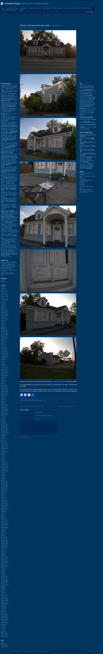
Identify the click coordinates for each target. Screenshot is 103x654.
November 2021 (4, 372)
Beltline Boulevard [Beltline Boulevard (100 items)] (84, 85)
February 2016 (4, 481)
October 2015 (4, 488)
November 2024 (4, 315)
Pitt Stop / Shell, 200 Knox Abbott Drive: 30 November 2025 (87, 146)
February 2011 (4, 576)
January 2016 (4, 483)
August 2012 (4, 548)
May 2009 (3, 609)
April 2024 (3, 326)
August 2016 (4, 472)
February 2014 (4, 519)
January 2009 (4, 616)
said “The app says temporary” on (9, 215)
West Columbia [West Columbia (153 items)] (84, 129)
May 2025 (3, 306)
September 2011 (5, 565)
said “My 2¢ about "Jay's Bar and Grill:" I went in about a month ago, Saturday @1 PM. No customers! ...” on (9, 92)
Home (3, 8)
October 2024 (4, 317)
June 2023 (3, 342)
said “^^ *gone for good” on (9, 114)
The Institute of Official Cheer (86, 186)
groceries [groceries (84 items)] (93, 104)
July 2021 (3, 378)
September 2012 (5, 546)
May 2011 (3, 571)
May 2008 (3, 628)
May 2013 (3, 533)
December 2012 (4, 541)
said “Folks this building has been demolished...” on (9, 151)
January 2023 (4, 350)
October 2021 (4, 374)
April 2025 (3, 307)
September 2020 (5, 394)
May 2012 (3, 552)
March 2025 (3, 309)
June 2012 (3, 551)
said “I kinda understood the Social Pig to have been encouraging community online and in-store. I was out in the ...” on (9, 145)
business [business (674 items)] (87, 90)
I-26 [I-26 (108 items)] (87, 108)
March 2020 (3, 404)
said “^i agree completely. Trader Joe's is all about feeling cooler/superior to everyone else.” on (9, 124)
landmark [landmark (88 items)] (94, 108)
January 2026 (4, 293)
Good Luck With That (35, 8)
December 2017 (4, 446)
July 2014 (3, 511)
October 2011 (4, 564)
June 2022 (3, 361)
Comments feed (4, 645)
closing (2, 280)
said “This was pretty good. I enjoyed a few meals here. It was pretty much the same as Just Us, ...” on (9, 187)
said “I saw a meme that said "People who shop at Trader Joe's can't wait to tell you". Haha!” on (9, 138)
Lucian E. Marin (35, 651)
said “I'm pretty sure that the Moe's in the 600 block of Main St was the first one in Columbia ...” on (9, 169)
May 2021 (3, 382)
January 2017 (4, 464)
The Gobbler (82, 184)
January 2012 (4, 559)
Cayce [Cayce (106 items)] (81, 92)
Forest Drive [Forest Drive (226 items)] (88, 101)
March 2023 (3, 347)
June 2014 (3, 513)
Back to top (89, 651)
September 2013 (5, 527)
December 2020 (4, 389)
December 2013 (4, 522)
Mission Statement (58, 8)
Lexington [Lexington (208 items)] (83, 111)
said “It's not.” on (9, 211)
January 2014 (4, 521)
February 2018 (4, 443)
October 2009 (4, 602)
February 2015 (4, 500)
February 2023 (4, 348)
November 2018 (4, 429)
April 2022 (3, 364)
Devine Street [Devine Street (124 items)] (83, 97)
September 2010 (5, 584)
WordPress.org (4, 646)
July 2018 (3, 435)
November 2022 (4, 353)
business (37, 400)
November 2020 (4, 391)
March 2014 (3, 518)
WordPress (47, 651)
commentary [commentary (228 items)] (84, 93)
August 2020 (4, 396)
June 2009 (3, 608)
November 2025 (4, 296)
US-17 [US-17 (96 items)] (89, 127)
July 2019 (3, 416)
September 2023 (5, 337)
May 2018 (3, 439)
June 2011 (3, 570)
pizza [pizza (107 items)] (84, 114)
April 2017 (3, 459)
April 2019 (3, 421)
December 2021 (4, 370)
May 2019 (3, 420)
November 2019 (4, 410)
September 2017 (5, 451)
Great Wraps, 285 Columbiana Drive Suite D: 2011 (32, 406)
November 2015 (4, 486)
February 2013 (4, 538)
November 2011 (4, 562)
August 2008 (4, 624)
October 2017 (4, 450)
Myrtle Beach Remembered (86, 189)
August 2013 (4, 529)
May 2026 (3, 287)
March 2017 (3, 461)
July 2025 (3, 302)
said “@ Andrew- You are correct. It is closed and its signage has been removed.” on (9, 235)
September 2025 (5, 299)
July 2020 (3, 397)
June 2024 (3, 323)
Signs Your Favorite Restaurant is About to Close (78, 8)
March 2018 (3, 442)
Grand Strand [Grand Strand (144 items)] (87, 104)
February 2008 (4, 633)
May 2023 (3, 344)
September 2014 (5, 508)
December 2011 (4, 560)
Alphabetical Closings (12, 8)
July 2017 (3, 454)
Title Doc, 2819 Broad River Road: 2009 (35, 25)
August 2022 (4, 358)
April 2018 (3, 440)
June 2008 (3, 627)
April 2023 (3, 345)
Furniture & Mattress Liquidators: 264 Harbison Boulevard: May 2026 (9, 262)
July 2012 (3, 549)
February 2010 (4, 595)
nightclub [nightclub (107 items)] (86, 112)
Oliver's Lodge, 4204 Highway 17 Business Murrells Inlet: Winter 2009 (88, 153)
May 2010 (3, 590)
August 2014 (4, 510)
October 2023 (4, 336)
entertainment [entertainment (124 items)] (92, 97)
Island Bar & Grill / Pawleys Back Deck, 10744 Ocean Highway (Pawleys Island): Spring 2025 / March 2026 (87, 166)
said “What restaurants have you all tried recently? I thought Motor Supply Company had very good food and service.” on (9, 194)
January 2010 (4, 597)
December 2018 (4, 427)
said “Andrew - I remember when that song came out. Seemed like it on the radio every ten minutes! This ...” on (9, 230)
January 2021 (4, 388)
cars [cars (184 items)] (94, 90)
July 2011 (3, 568)
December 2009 (4, 598)
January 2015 (4, 502)
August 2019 (4, 415)
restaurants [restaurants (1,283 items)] (86, 117)
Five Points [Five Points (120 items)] (86, 99)
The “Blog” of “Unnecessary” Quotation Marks (86, 181)
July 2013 (3, 530)
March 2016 (3, 480)
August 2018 (4, 434)
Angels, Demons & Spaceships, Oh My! (67, 406)
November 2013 (4, 524)
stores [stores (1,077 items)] (86, 121)
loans (41, 400)
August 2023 (4, 339)
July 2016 (3, 473)
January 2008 (4, 635)
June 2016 (3, 475)
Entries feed (3, 643)
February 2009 (4, 614)
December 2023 (4, 332)
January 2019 (4, 426)
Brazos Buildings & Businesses (87, 191)
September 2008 (5, 622)
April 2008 (3, 630)
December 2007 (4, 636)
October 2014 (4, 507)
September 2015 (5, 489)
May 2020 (3, 401)
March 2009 (3, 613)
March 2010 (3, 594)
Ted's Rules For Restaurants (9, 10)
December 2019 (4, 408)
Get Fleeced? (83, 163)
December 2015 (4, 484)
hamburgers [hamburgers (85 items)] (82, 105)
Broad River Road (30, 400)
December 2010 (4, 579)
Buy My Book (23, 8)
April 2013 (3, 535)
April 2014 (3, 516)
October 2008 (4, 621)
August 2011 (4, 567)
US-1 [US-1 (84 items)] (86, 127)
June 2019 (3, 418)
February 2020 (4, 405)
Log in (2, 642)
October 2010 (4, 583)
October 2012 (4, 545)
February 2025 (4, 310)
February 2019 (4, 424)
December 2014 (4, 503)
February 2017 (4, 462)
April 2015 (3, 497)
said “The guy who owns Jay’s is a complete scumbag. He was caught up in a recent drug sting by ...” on (9, 110)
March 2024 (3, 328)
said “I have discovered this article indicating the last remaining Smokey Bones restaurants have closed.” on (9, 104)
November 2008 (4, 619)
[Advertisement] (51, 18)
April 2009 (3, 611)
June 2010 (3, 589)
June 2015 (3, 494)
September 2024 (5, 318)
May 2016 (3, 476)
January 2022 (4, 369)
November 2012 (4, 543)
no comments (56, 25)
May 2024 (3, 325)
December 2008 (4, 617)
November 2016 (4, 467)
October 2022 (4, 355)
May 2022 (3, 363)
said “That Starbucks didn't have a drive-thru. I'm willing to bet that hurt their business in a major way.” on (9, 225)
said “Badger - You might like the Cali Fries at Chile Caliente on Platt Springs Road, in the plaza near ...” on (9, 87)
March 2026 (3, 290)
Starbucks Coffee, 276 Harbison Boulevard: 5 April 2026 (8, 268)
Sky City (81, 187)
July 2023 (3, 340)
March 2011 (3, 575)
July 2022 (3, 359)
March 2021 (3, 385)
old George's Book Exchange (58, 381)
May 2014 (3, 514)
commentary (4, 281)
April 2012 (3, 554)
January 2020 (4, 407)
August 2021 (4, 377)
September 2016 (5, 470)
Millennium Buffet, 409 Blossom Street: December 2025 (87, 150)
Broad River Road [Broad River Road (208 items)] (86, 87)
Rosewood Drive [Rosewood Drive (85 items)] (83, 119)
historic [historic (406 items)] (83, 108)
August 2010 (4, 586)
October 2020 (4, 393)
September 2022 (5, 356)
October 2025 (4, 298)
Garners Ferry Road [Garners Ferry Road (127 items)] (85, 102)
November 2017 (4, 448)
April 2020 (3, 402)
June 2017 (3, 456)
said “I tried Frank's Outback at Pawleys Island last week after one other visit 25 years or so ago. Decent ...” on (9, 181)
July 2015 (3, 492)
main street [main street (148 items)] (90, 111)
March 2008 (3, 632)
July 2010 (3, 587)
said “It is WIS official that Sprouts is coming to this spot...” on (9, 156)
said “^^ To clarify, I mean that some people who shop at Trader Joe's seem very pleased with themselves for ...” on (9, 131)
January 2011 (4, 578)
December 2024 (4, 313)
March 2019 (3, 423)
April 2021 (3, 383)
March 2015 (3, 499)
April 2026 (3, 288)
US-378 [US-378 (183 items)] (93, 127)
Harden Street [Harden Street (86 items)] (88, 106)
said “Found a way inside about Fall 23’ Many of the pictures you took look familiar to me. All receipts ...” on (9, 162)
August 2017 (4, 453)
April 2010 (3, 592)
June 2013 (3, 532)
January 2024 (4, 331)
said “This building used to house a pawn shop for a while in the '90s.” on (9, 200)
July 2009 (3, 606)
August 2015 (4, 491)
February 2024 (4, 329)
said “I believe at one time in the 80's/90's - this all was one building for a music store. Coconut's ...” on (9, 176)
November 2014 (4, 505)
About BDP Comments (6, 256)
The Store (21, 10)
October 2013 (4, 526)
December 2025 (4, 294)
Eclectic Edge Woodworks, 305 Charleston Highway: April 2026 (8, 265)
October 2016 (4, 469)
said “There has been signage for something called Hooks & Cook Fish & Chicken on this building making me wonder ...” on (9, 98)
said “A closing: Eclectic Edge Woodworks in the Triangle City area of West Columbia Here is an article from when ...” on (9, 206)
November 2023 (4, 334)
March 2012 (3, 556)
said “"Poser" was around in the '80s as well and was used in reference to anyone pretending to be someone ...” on (9, 246)
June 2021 (3, 380)
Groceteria (82, 183)
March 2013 (3, 537)
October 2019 (4, 412)
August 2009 (4, 605)
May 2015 (3, 495)
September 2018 (5, 432)
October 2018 (4, 431)
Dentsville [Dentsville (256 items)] (89, 96)
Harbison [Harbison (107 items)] (87, 105)
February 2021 (4, 386)
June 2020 (3, 399)
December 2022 (4, 351)
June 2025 (3, 304)
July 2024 (3, 321)
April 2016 (3, 478)
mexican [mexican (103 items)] (82, 112)
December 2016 (4, 465)
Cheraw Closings (83, 192)
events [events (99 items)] (81, 99)
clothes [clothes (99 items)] (90, 92)
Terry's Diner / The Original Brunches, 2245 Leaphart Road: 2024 (8, 274)
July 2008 (3, 625)
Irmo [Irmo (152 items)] (90, 108)
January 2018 (4, 445)
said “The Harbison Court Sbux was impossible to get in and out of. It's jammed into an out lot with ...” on (8, 220)
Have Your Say (47, 8)
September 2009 (5, 603)
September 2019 (5, 413)
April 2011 (3, 573)
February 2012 (4, 557)
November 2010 (4, 581)
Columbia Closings (12, 3)
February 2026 (4, 291)
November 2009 (4, 600)
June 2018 (3, 437)
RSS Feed (88, 12)
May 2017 (3, 457)
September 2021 (5, 375)
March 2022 (3, 366)
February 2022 (4, 367)
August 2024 (4, 320)
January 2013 (4, 540)
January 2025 (4, 312)
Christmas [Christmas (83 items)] (85, 92)
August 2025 (4, 301)
